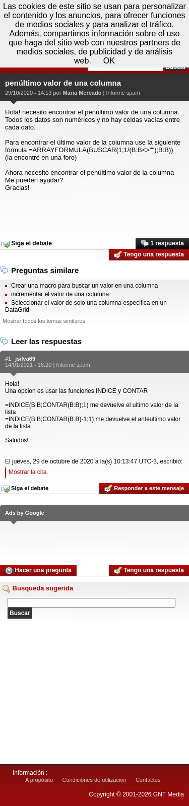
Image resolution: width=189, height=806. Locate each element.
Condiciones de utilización (94, 780)
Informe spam (123, 93)
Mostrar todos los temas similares (44, 321)
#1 (8, 359)
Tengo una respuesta (149, 255)
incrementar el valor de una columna (60, 294)
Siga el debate (27, 244)
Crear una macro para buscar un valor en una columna (84, 285)
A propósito (39, 780)
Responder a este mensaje (144, 489)
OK (109, 60)
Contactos (148, 780)
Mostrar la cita (27, 472)
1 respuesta (162, 244)
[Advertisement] (94, 211)
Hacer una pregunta (38, 571)
